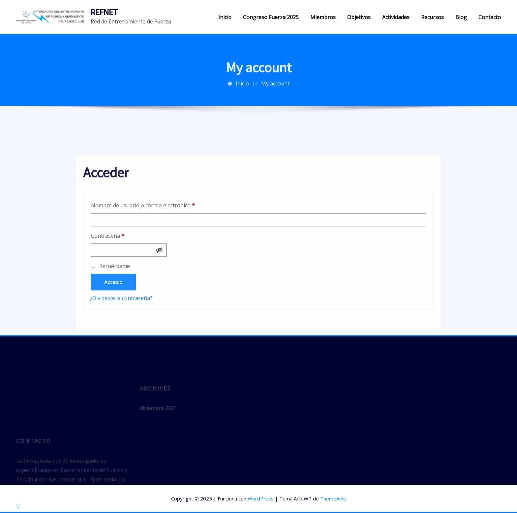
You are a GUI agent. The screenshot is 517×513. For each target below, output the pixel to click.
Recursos (432, 17)
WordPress (261, 498)
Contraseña (121, 264)
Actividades (396, 17)
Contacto (489, 17)
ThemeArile (333, 498)
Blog (461, 17)
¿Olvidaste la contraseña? (121, 327)
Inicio (224, 17)
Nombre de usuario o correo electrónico (157, 233)
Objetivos (359, 17)
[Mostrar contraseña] (159, 279)
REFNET (104, 12)
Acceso (113, 311)
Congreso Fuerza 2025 (271, 17)
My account (275, 88)
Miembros (323, 17)
